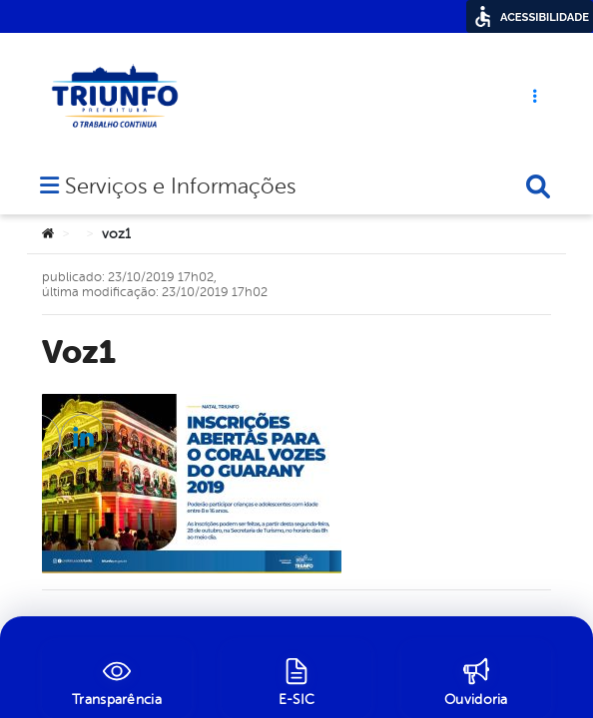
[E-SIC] (296, 679)
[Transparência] (117, 679)
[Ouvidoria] (476, 679)
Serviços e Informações (180, 128)
